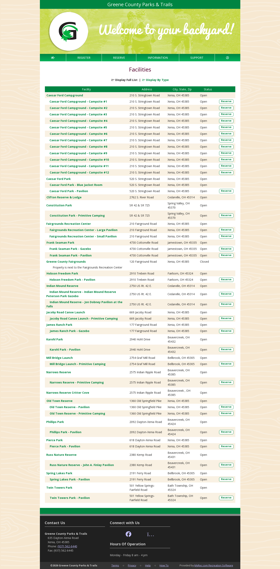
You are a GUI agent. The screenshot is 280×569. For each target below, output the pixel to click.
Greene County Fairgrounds (66, 261)
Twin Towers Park (59, 487)
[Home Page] (53, 57)
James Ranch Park (59, 325)
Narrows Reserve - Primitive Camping (77, 382)
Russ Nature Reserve (61, 455)
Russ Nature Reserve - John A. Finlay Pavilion (82, 465)
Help (148, 565)
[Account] (227, 57)
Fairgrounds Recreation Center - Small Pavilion (83, 236)
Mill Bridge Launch (59, 358)
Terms (115, 565)
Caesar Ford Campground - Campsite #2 (78, 108)
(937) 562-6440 (67, 546)
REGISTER (83, 58)
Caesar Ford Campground (64, 95)
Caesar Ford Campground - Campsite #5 (78, 127)
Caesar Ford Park (58, 179)
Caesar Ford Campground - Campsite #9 (78, 153)
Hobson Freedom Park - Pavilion (72, 279)
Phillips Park (55, 422)
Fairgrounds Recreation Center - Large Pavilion (83, 230)
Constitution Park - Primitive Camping (77, 215)
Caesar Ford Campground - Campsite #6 (78, 134)
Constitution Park (59, 205)
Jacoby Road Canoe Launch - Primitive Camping (84, 318)
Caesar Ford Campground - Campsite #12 (79, 172)
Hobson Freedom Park (62, 273)
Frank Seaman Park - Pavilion (71, 255)
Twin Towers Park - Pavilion (70, 498)
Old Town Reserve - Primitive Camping (77, 413)
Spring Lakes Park (59, 473)
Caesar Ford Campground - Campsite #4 (78, 121)
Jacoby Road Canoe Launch (65, 312)
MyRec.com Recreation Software (213, 565)
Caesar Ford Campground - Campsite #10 (79, 159)
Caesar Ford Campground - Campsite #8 (78, 146)
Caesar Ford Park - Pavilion (69, 191)
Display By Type (155, 80)
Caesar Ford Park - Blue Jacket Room (76, 185)
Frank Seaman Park (60, 242)
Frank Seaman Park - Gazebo (70, 249)
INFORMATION (158, 58)
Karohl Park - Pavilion (65, 349)
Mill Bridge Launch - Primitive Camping (78, 364)
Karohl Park (54, 339)
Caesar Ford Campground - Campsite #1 (78, 101)
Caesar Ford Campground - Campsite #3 (78, 114)
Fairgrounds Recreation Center (68, 224)
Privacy (132, 565)
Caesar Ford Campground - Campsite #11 (79, 166)
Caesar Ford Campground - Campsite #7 (78, 140)
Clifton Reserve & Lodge (64, 197)
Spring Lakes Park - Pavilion (70, 479)
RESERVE (119, 58)
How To (164, 565)
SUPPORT (196, 58)
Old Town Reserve (59, 401)
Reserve (226, 101)
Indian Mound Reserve (62, 286)
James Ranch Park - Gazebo (69, 331)
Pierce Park (54, 440)
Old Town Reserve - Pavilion (70, 407)
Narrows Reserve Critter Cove (67, 392)
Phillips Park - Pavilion (65, 432)
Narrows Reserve (58, 372)
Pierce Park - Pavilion (65, 446)
